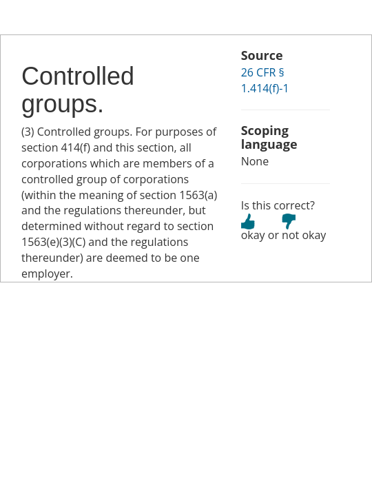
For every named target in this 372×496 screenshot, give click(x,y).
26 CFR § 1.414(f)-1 (265, 80)
